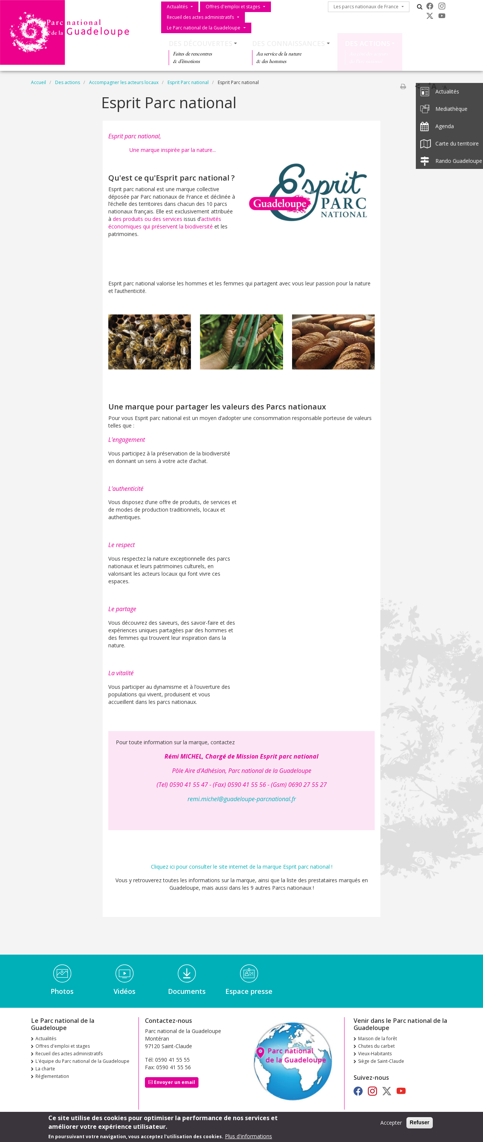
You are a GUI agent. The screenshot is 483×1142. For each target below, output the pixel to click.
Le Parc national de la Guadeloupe (203, 28)
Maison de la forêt (377, 1038)
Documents (187, 991)
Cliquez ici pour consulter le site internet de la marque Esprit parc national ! (241, 866)
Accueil (38, 82)
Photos (62, 991)
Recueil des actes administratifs (200, 17)
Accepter (391, 1123)
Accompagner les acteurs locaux (123, 82)
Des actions (367, 43)
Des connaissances (288, 43)
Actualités (177, 6)
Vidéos (124, 991)
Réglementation (52, 1076)
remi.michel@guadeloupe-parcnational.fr (242, 799)
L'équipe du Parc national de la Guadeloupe (82, 1061)
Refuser (419, 1124)
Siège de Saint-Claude (381, 1061)
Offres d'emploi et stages (233, 6)
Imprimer (403, 86)
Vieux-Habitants (375, 1053)
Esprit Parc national (188, 82)
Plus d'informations (248, 1137)
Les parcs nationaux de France (366, 6)
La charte (45, 1068)
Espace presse (248, 991)
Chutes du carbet (376, 1046)
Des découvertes (200, 43)
